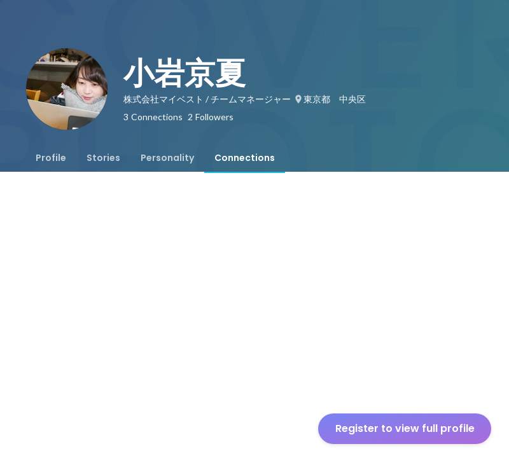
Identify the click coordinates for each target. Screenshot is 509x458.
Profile (51, 157)
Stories (103, 157)
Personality (167, 157)
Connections (244, 157)
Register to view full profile (405, 428)
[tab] (50, 157)
